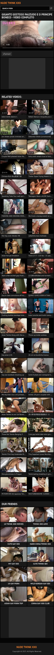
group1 (8, 54)
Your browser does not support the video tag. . (27, 36)
